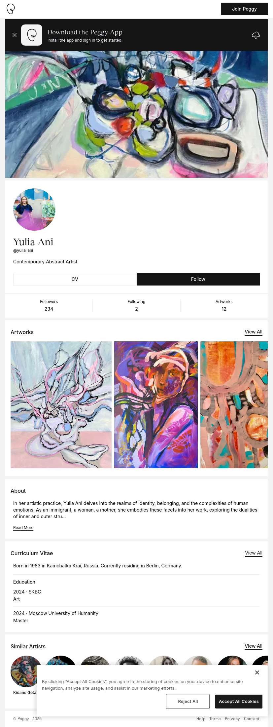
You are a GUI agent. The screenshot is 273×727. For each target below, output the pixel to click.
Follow (198, 279)
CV (75, 279)
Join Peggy (244, 9)
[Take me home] (10, 9)
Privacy (232, 719)
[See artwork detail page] (61, 404)
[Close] (257, 672)
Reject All (188, 701)
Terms (215, 719)
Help (200, 719)
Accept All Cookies (239, 701)
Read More (23, 527)
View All (253, 331)
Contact (252, 719)
